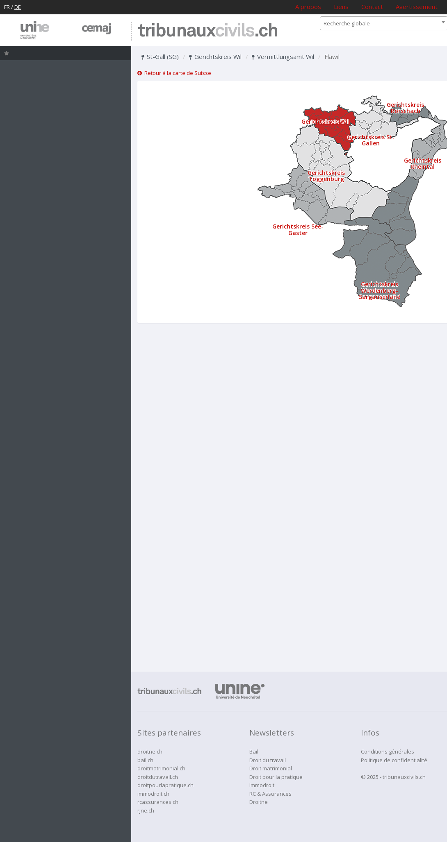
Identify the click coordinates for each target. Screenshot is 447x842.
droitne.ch (149, 751)
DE (17, 7)
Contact (372, 6)
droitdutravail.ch (157, 777)
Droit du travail (267, 760)
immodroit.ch (153, 793)
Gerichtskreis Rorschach (405, 108)
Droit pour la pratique (276, 777)
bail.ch (145, 760)
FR (7, 7)
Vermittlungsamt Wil (283, 56)
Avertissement (417, 6)
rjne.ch (145, 810)
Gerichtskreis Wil (215, 56)
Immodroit (261, 785)
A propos (308, 6)
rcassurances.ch (157, 802)
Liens (341, 6)
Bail (253, 751)
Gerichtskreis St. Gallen (370, 140)
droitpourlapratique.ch (165, 785)
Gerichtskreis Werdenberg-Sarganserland (380, 290)
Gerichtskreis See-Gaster (298, 229)
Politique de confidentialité (394, 760)
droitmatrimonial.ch (161, 768)
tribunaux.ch (208, 31)
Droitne (258, 802)
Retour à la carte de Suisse (174, 73)
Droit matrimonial (270, 768)
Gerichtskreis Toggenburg (326, 176)
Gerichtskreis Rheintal (422, 163)
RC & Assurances (270, 793)
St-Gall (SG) (160, 56)
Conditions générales (387, 751)
